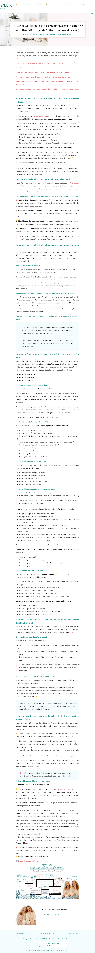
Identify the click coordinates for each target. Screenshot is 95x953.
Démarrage (41, 34)
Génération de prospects (55, 34)
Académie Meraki (55, 4)
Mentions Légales (21, 933)
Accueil (2, 4)
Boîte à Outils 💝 (27, 4)
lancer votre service (41, 116)
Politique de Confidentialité (47, 933)
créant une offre (53, 309)
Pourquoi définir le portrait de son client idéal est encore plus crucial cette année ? (46, 63)
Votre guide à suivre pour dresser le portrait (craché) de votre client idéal (43, 77)
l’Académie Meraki (64, 789)
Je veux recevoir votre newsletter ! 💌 (53, 944)
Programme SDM (69, 4)
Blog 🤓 (81, 4)
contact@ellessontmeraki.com (59, 950)
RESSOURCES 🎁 (12, 4)
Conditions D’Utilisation (74, 933)
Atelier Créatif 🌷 (41, 4)
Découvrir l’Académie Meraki (28, 861)
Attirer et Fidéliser (30, 34)
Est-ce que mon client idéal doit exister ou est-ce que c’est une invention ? (43, 72)
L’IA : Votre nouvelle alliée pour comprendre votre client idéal (38, 68)
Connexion (3, 9)
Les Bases (68, 34)
